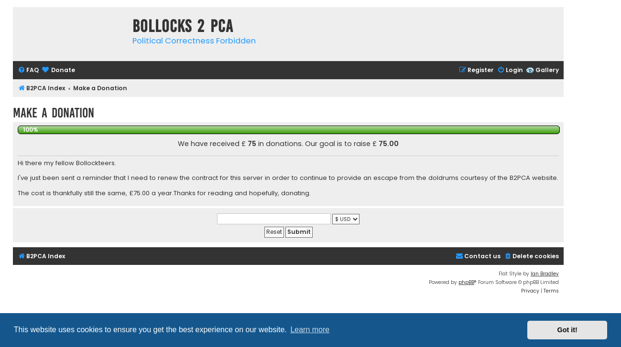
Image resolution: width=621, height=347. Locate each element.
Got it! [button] (567, 330)
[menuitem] (28, 70)
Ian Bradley (545, 273)
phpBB (466, 282)
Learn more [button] (309, 330)
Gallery (547, 70)
